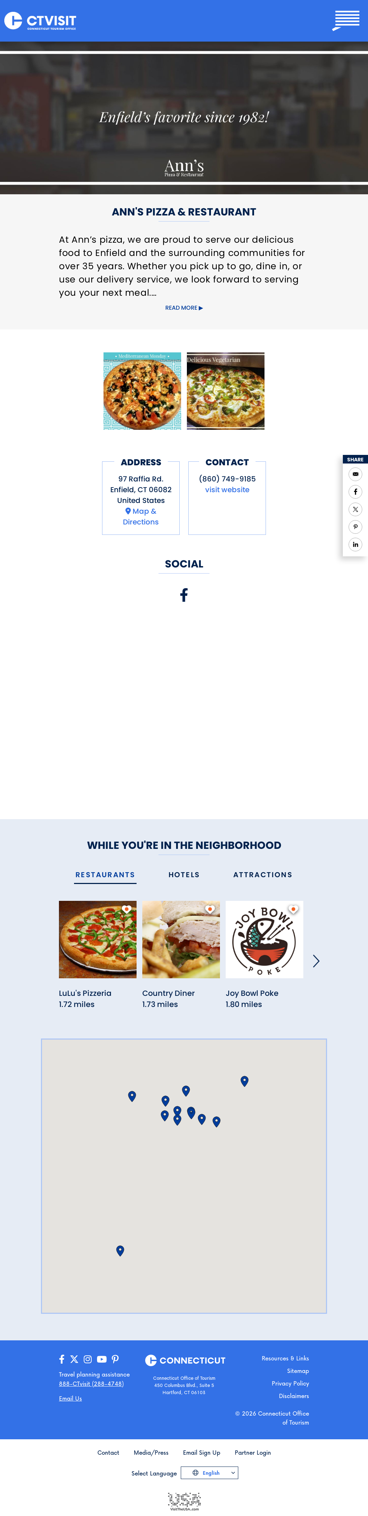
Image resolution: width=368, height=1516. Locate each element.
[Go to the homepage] (40, 20)
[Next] (316, 961)
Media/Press (151, 1452)
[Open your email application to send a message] (355, 474)
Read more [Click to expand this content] (181, 308)
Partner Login (253, 1452)
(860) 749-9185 (227, 479)
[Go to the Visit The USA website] (184, 1500)
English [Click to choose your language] (210, 1473)
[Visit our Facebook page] (184, 595)
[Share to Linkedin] (355, 544)
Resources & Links (285, 1358)
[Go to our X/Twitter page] (74, 1359)
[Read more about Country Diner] (181, 943)
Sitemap (298, 1370)
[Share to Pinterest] (355, 527)
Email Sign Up (201, 1452)
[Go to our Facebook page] (62, 1359)
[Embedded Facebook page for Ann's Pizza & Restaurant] (184, 703)
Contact (108, 1452)
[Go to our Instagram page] (88, 1359)
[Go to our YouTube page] (102, 1359)
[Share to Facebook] (355, 492)
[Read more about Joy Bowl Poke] (264, 943)
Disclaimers (294, 1395)
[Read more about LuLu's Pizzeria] (98, 943)
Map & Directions (141, 516)
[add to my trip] (127, 909)
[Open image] (142, 391)
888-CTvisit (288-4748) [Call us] (91, 1383)
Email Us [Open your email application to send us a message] (70, 1398)
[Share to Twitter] (355, 509)
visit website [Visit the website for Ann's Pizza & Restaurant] (227, 490)
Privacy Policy (290, 1383)
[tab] (105, 875)
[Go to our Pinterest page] (115, 1359)
